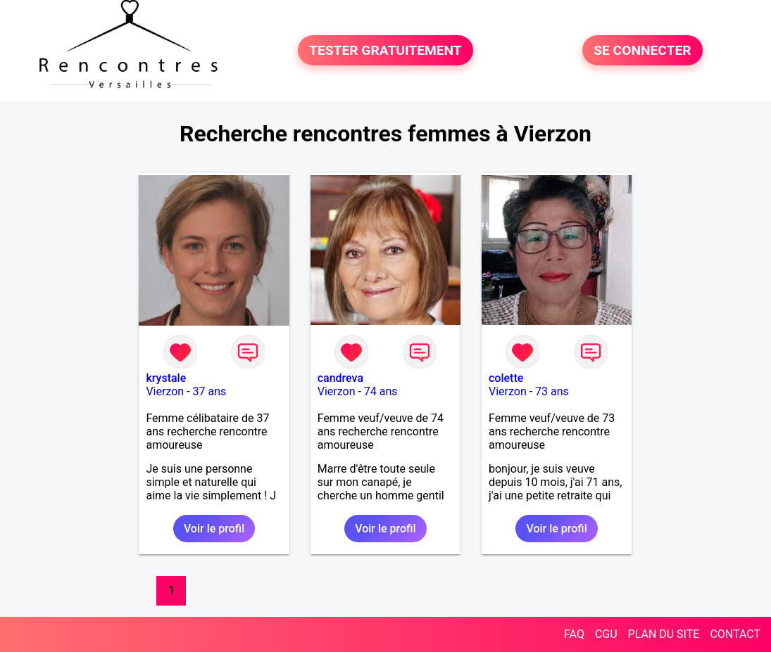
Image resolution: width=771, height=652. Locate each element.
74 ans (381, 391)
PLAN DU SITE (664, 634)
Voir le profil (214, 528)
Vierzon (165, 391)
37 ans (210, 391)
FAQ (574, 634)
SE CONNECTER (642, 50)
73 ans (552, 391)
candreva (340, 378)
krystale (166, 378)
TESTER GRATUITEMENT (385, 50)
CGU (606, 634)
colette (506, 378)
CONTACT (735, 634)
